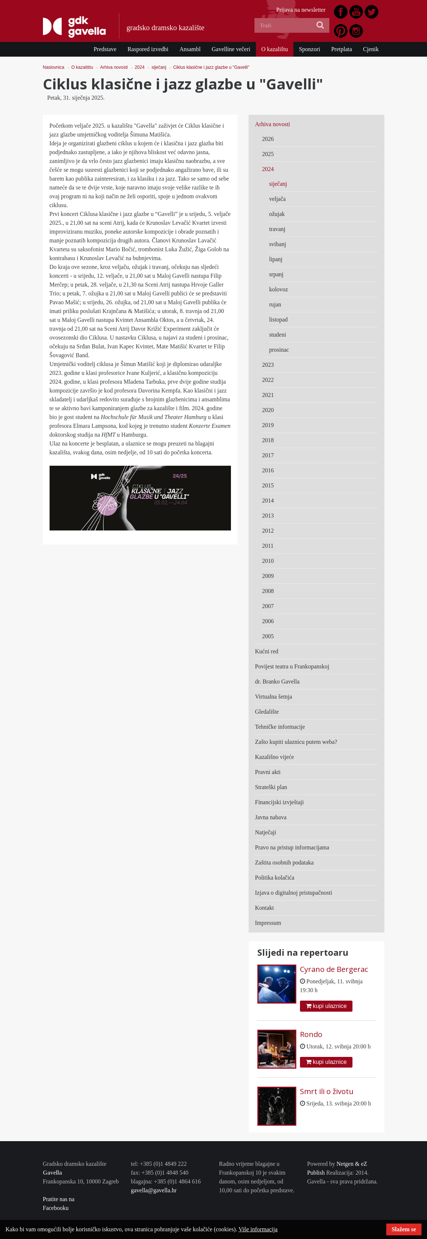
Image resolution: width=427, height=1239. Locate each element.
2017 (268, 455)
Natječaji (265, 832)
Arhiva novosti (114, 67)
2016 (268, 470)
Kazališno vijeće (274, 757)
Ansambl (190, 49)
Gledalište (267, 712)
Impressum (268, 923)
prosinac (279, 350)
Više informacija (258, 1229)
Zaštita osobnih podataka (284, 862)
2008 (268, 591)
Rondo (311, 1034)
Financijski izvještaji (279, 802)
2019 (268, 425)
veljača (277, 199)
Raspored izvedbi (148, 49)
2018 (268, 440)
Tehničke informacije (280, 727)
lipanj (275, 259)
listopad (278, 319)
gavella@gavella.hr (154, 1190)
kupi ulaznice (326, 1006)
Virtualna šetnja (273, 696)
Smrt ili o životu (327, 1091)
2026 (268, 139)
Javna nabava (271, 817)
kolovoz (278, 289)
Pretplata (341, 49)
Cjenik (371, 49)
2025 (268, 154)
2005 (268, 636)
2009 (268, 576)
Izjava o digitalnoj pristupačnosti (293, 893)
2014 (268, 500)
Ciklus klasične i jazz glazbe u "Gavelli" (211, 67)
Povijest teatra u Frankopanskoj (292, 666)
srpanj (276, 274)
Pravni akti (268, 772)
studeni (277, 334)
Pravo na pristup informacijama (292, 847)
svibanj (277, 244)
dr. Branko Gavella (277, 681)
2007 (268, 606)
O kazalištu (274, 49)
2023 (268, 365)
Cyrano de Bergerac (334, 969)
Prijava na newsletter (300, 10)
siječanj (159, 67)
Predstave (105, 49)
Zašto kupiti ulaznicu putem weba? (296, 742)
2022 (268, 380)
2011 (268, 546)
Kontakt (264, 908)
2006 (268, 621)
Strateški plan (271, 787)
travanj (277, 229)
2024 (140, 67)
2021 (268, 395)
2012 (268, 531)
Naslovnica (54, 67)
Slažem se (404, 1229)
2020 (268, 410)
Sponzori (309, 49)
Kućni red (267, 651)
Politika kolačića (274, 877)
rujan (275, 304)
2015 (268, 485)
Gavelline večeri (230, 49)
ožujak (277, 214)
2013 (268, 515)
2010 (268, 561)
